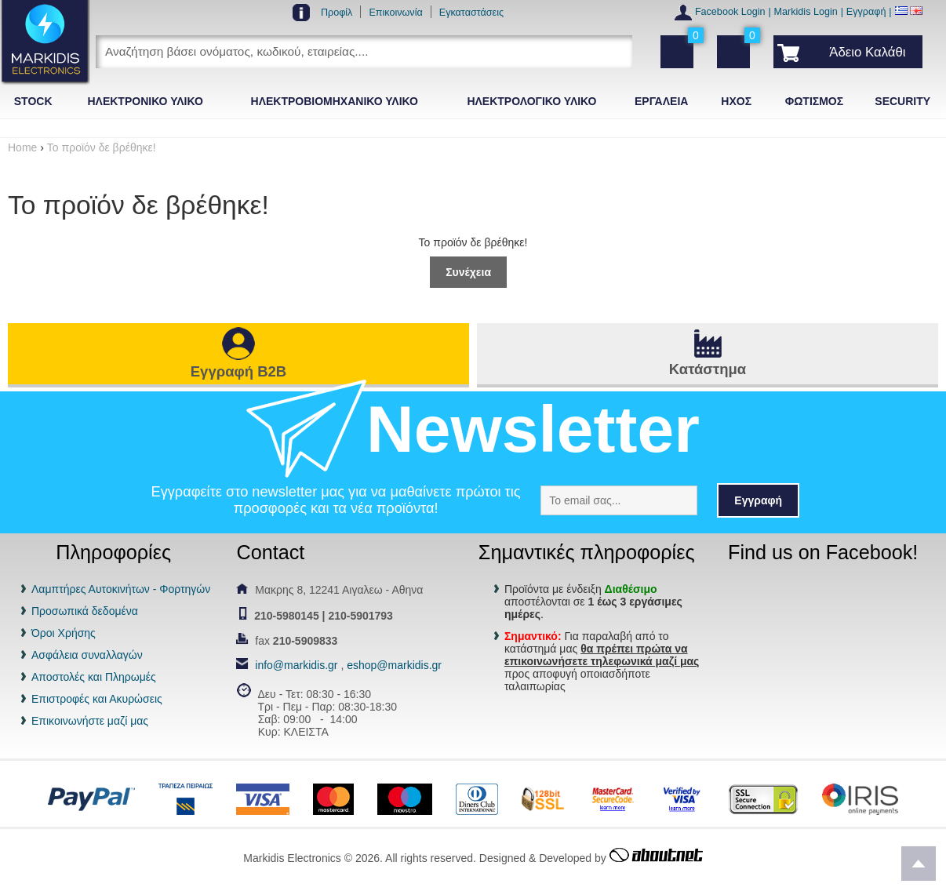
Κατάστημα (707, 369)
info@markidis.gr (296, 665)
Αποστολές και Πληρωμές (93, 677)
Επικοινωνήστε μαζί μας (89, 721)
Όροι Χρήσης (63, 633)
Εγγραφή (866, 11)
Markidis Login (806, 11)
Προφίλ (337, 12)
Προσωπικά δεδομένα (84, 611)
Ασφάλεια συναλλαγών (87, 655)
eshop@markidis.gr (394, 665)
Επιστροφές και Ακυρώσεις (96, 699)
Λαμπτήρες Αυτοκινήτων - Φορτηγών (120, 589)
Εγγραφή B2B (238, 371)
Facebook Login (730, 11)
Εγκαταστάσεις (471, 12)
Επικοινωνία (395, 12)
